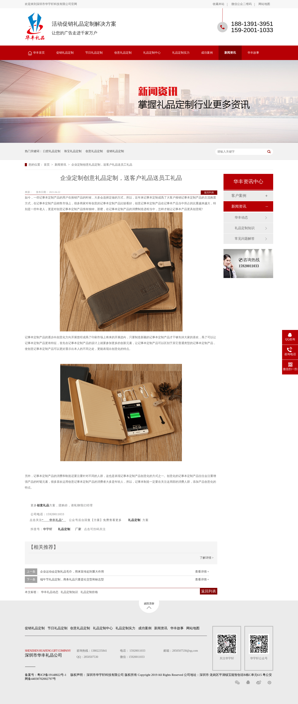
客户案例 (238, 196)
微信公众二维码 (241, 4)
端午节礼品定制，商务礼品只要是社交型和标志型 (72, 579)
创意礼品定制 (123, 52)
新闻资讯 (230, 52)
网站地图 (264, 4)
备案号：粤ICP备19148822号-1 (45, 674)
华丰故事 (253, 52)
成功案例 (207, 52)
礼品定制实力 (181, 52)
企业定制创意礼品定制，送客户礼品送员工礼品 (101, 164)
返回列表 (209, 192)
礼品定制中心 (152, 52)
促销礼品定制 (65, 52)
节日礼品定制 (94, 52)
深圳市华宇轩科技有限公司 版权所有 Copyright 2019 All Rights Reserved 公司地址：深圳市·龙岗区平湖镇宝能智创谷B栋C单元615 (174, 674)
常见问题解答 (245, 238)
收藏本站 (218, 4)
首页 (47, 164)
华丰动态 (241, 217)
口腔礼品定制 (51, 151)
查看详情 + (202, 571)
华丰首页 (39, 52)
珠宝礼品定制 (73, 151)
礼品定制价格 (89, 592)
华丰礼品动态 (49, 592)
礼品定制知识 (69, 592)
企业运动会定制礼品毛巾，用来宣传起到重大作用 (72, 571)
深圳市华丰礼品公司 (49, 652)
